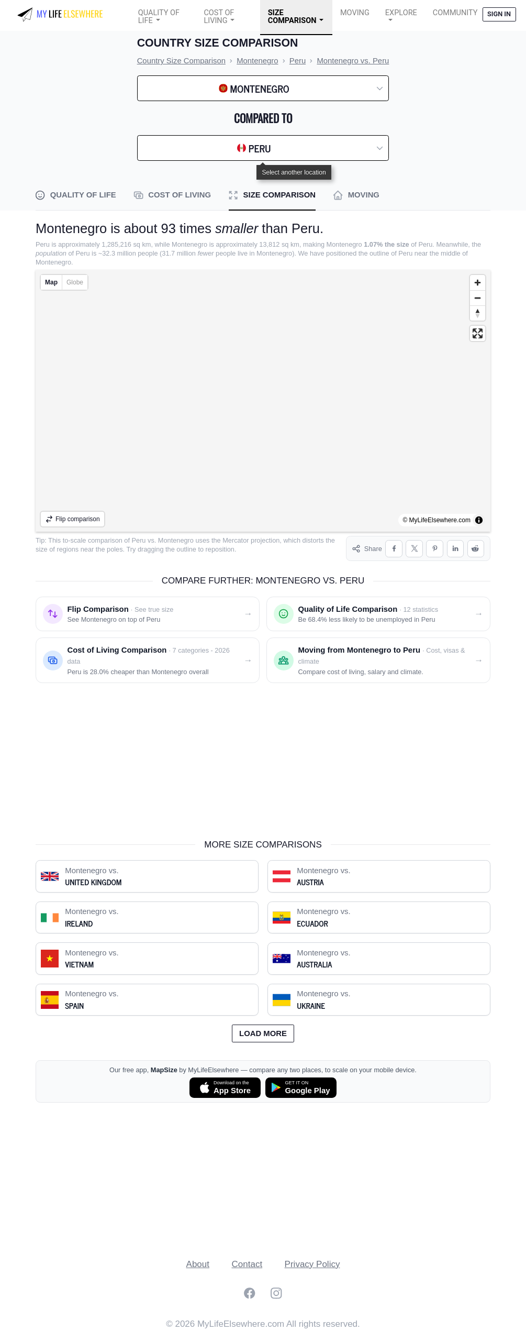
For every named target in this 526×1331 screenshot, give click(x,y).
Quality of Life (159, 16)
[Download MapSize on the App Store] (225, 1087)
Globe (74, 282)
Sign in (499, 14)
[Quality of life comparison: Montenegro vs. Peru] (378, 614)
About (197, 1264)
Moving (355, 12)
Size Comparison (292, 16)
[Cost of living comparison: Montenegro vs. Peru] (148, 660)
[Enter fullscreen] (477, 333)
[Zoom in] (477, 282)
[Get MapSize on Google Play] (301, 1087)
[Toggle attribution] (479, 520)
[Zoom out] (477, 297)
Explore (401, 12)
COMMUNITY (455, 12)
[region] (263, 401)
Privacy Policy (312, 1264)
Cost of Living (219, 16)
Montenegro (176, 540)
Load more (263, 1033)
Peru (139, 540)
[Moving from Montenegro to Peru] (378, 660)
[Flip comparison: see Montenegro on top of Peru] (148, 614)
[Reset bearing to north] (477, 313)
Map (51, 282)
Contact (247, 1264)
